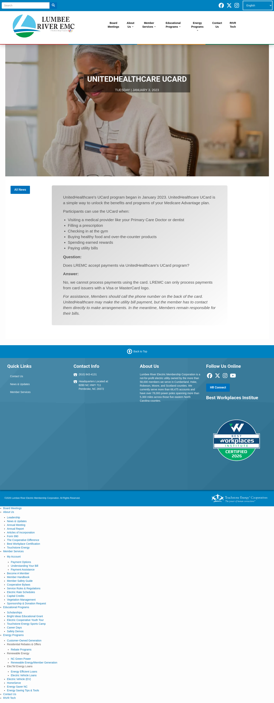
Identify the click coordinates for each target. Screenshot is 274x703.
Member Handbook (18, 577)
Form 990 (12, 536)
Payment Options (21, 562)
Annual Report (15, 528)
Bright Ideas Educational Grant (25, 616)
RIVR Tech (233, 24)
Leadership (13, 517)
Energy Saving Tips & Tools (23, 690)
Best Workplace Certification (23, 543)
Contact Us (217, 24)
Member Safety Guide (20, 580)
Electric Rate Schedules (21, 592)
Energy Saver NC (17, 686)
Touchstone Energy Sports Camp (26, 623)
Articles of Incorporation (21, 532)
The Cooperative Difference (23, 540)
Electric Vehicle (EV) (19, 679)
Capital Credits (15, 595)
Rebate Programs (21, 649)
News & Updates (20, 384)
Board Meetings (113, 24)
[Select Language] (257, 5)
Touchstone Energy (18, 547)
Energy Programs (197, 26)
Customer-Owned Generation (24, 640)
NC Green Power (21, 658)
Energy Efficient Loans (24, 671)
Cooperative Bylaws (18, 584)
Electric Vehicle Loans (24, 675)
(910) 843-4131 (88, 374)
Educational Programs (173, 24)
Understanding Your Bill (24, 565)
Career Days (14, 627)
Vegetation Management (21, 599)
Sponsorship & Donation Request (26, 603)
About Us (130, 24)
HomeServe (14, 682)
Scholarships (14, 612)
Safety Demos (15, 631)
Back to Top (140, 351)
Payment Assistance (22, 569)
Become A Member (18, 573)
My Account (14, 556)
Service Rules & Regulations (23, 588)
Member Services (149, 24)
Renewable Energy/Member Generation (34, 662)
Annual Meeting (16, 524)
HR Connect (218, 387)
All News (20, 189)
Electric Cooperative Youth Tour (25, 620)
